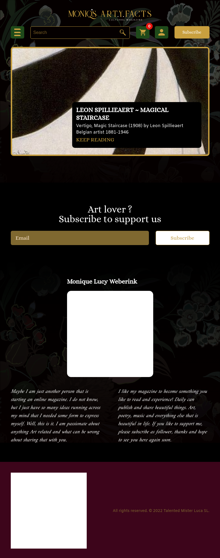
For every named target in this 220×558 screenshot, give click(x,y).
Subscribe (191, 32)
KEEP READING (95, 140)
